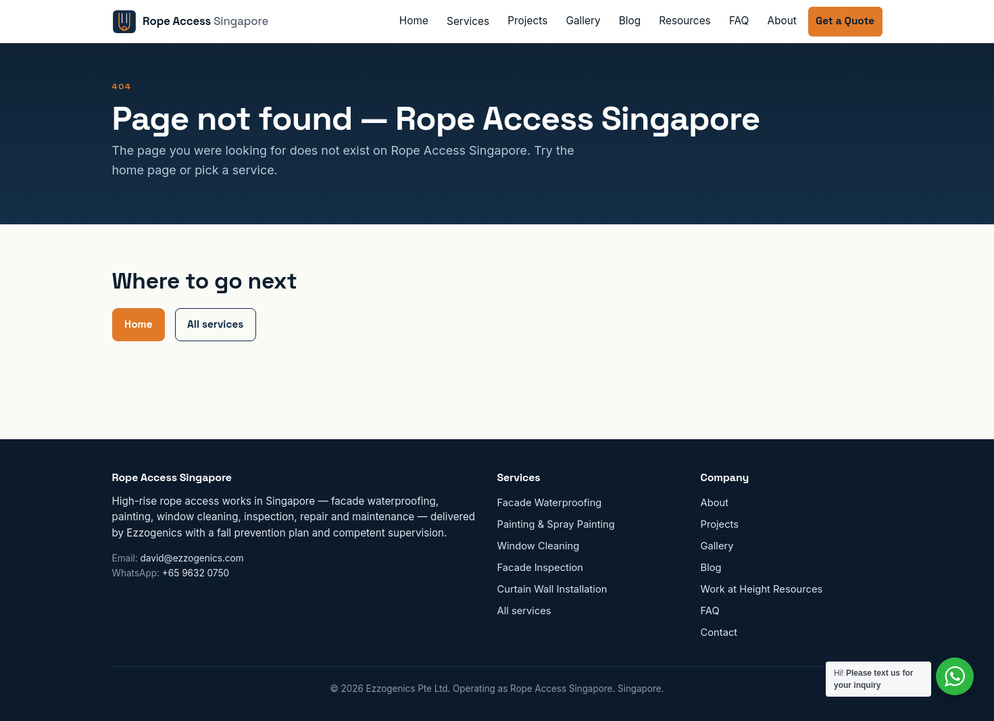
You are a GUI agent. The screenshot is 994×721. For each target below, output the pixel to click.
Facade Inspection (540, 568)
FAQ (739, 20)
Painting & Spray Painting (556, 524)
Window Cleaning (538, 546)
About (782, 20)
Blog (630, 20)
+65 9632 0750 (195, 573)
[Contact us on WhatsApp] (955, 676)
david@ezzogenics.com (192, 558)
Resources (684, 20)
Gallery (583, 20)
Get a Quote (845, 20)
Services (468, 21)
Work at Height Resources (762, 589)
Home (413, 20)
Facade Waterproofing (549, 503)
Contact (719, 632)
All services (215, 324)
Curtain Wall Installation (552, 589)
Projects (527, 20)
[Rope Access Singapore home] (190, 21)
